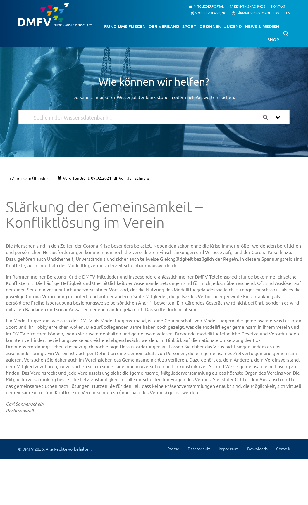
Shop (273, 39)
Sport (189, 26)
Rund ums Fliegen (125, 26)
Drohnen (210, 26)
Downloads (257, 449)
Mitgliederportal (209, 6)
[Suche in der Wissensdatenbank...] (146, 117)
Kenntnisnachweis (249, 6)
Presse (173, 449)
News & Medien (262, 26)
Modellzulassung (210, 13)
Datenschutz (199, 449)
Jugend (233, 26)
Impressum (229, 449)
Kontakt (278, 6)
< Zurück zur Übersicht (29, 178)
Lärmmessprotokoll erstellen (263, 13)
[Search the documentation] (267, 117)
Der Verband (164, 26)
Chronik (283, 449)
